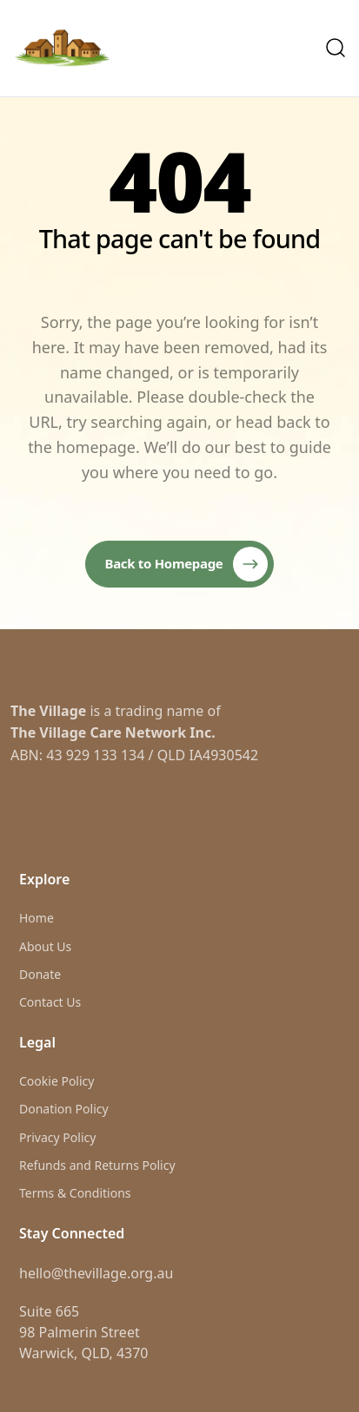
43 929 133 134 (95, 755)
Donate (40, 974)
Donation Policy (64, 1108)
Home (36, 918)
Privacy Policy (57, 1137)
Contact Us (50, 1002)
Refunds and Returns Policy (97, 1165)
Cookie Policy (56, 1081)
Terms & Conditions (75, 1193)
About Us (45, 946)
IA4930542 (223, 755)
